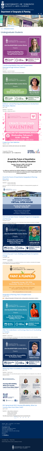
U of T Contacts (17, 423)
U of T (3, 424)
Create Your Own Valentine (11, 142)
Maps (7, 423)
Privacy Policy (12, 439)
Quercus (6, 424)
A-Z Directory (11, 423)
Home (2, 28)
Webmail (3, 423)
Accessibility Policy (5, 439)
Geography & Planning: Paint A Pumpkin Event (17, 294)
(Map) (18, 430)
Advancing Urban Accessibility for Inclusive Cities (17, 368)
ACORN (9, 424)
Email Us (4, 433)
